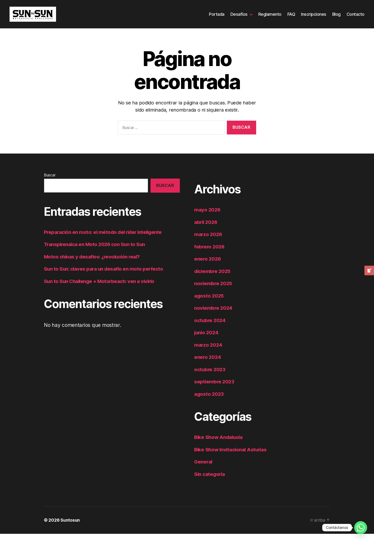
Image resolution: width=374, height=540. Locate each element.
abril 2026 (206, 228)
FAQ (291, 17)
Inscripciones (313, 17)
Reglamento (269, 17)
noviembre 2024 (213, 314)
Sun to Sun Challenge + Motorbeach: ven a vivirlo (101, 288)
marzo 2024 (208, 351)
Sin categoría (210, 480)
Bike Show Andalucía (219, 444)
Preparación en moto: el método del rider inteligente (104, 239)
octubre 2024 (210, 326)
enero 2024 (208, 363)
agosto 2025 (209, 302)
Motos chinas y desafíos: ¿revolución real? (93, 263)
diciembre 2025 (213, 277)
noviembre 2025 (213, 290)
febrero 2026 (210, 253)
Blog (336, 17)
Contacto (355, 17)
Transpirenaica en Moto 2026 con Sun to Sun (95, 251)
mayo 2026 (207, 216)
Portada (216, 17)
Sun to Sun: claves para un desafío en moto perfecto (104, 275)
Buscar (49, 181)
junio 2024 (207, 339)
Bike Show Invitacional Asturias (231, 456)
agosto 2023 (209, 400)
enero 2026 (208, 265)
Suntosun (70, 526)
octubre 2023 (210, 376)
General (203, 468)
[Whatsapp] (360, 527)
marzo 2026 (208, 241)
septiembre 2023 (214, 388)
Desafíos (239, 17)
